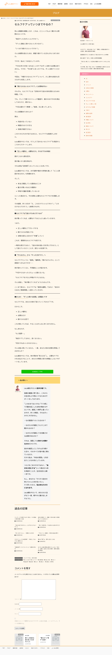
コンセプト (89, 97)
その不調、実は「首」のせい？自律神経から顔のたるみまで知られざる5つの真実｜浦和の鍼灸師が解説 (95, 67)
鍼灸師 (26, 561)
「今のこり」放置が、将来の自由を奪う (48, 533)
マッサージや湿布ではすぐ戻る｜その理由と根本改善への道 (25, 518)
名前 (17, 604)
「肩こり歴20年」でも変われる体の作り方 (49, 525)
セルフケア (34, 559)
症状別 (21, 648)
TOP (3, 648)
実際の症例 (89, 113)
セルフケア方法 (55, 20)
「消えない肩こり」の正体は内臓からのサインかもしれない (95, 62)
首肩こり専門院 (50, 561)
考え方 (88, 129)
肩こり (53, 559)
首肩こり (42, 561)
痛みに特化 (47, 559)
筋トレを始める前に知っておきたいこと (29, 639)
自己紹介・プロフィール (86, 40)
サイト (16, 614)
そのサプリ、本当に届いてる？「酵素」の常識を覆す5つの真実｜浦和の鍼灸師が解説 (94, 50)
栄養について (90, 120)
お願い (88, 91)
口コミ (27, 648)
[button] (37, 371)
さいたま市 (27, 559)
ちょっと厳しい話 (91, 104)
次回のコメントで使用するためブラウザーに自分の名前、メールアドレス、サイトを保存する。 (37, 622)
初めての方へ (34, 648)
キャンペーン (90, 94)
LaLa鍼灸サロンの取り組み (87, 44)
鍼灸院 (31, 561)
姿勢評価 (41, 559)
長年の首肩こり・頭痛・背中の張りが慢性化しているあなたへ (49, 518)
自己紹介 (88, 132)
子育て (88, 110)
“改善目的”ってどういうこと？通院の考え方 (25, 548)
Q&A (87, 82)
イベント (88, 85)
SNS (48, 648)
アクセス (42, 648)
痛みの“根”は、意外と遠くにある (46, 539)
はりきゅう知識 (90, 107)
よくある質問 (55, 648)
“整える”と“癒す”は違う (44, 639)
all (86, 78)
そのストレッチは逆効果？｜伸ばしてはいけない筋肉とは (25, 540)
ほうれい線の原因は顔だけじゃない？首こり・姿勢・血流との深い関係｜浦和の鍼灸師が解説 (49, 548)
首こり (36, 561)
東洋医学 (88, 117)
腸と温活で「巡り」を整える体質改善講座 (91, 58)
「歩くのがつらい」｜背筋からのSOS (24, 533)
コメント (18, 599)
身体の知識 (34, 558)
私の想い (88, 123)
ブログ (8, 648)
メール (17, 609)
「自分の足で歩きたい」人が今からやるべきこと (25, 526)
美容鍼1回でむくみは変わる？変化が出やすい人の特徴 (94, 54)
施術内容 (15, 648)
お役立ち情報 (90, 88)
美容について (90, 126)
